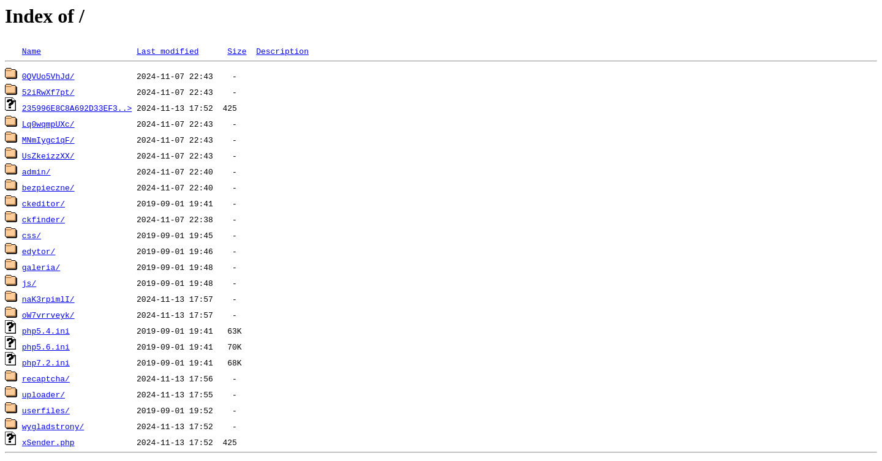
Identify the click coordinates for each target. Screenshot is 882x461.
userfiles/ (46, 410)
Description (282, 50)
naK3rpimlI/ (48, 298)
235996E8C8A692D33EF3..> (77, 107)
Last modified (167, 50)
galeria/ (41, 266)
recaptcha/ (46, 378)
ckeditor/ (43, 203)
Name (31, 50)
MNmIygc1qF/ (48, 139)
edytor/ (39, 251)
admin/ (36, 171)
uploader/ (43, 394)
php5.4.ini (46, 330)
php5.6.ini (46, 346)
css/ (31, 235)
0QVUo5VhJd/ (48, 75)
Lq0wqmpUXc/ (48, 123)
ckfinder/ (43, 219)
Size (236, 50)
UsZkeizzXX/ (48, 155)
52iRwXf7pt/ (48, 91)
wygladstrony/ (53, 426)
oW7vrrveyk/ (48, 314)
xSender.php (48, 442)
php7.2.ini (46, 362)
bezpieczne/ (48, 187)
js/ (29, 282)
